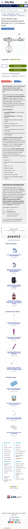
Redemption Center (8, 471)
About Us (18, 445)
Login (5, 445)
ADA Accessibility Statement (19, 456)
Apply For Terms (7, 451)
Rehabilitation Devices (20, 467)
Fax (4, 209)
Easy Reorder (7, 453)
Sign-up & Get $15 (8, 467)
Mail (4, 213)
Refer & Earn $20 (8, 469)
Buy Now (17, 70)
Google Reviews (19, 458)
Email (4, 211)
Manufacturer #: (15, 76)
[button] (18, 6)
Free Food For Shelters (7, 477)
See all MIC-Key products (14, 240)
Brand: (3, 76)
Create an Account (8, 447)
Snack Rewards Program (7, 464)
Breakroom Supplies (20, 479)
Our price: (5, 59)
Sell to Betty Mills (19, 453)
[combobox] (4, 66)
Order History (7, 455)
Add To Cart (17, 66)
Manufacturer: (5, 73)
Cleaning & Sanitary (20, 463)
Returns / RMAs (7, 459)
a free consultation (17, 219)
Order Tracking (7, 457)
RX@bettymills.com (11, 211)
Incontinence (18, 471)
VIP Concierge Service (20, 451)
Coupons (6, 473)
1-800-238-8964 (11, 230)
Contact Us (18, 449)
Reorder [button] (21, 5)
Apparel (17, 477)
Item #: (3, 28)
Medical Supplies (19, 465)
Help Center (18, 447)
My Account (6, 449)
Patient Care (18, 469)
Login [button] (26, 5)
